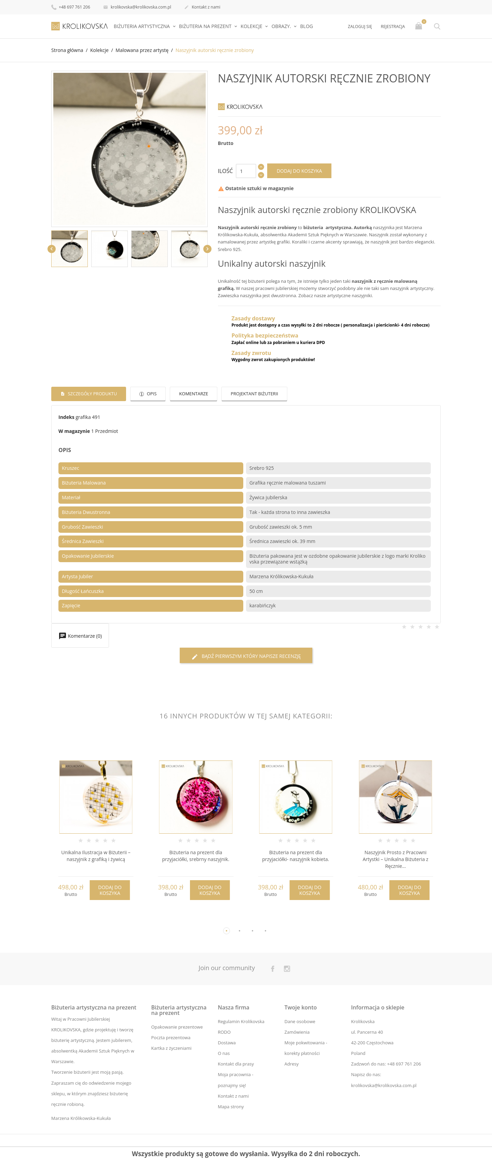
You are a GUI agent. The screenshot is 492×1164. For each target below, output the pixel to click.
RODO (224, 1032)
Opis (151, 394)
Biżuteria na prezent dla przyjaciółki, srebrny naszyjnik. (195, 856)
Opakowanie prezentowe (177, 1027)
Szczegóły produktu (92, 394)
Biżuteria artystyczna (142, 26)
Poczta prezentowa (171, 1037)
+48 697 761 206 (70, 6)
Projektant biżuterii (254, 394)
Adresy (291, 1064)
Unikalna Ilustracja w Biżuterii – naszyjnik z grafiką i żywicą (95, 856)
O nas (224, 1053)
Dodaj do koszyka (299, 171)
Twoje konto (300, 1007)
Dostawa (227, 1043)
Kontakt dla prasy (236, 1064)
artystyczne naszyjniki (349, 295)
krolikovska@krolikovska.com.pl (137, 7)
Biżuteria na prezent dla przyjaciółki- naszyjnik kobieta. (295, 856)
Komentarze (193, 394)
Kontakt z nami (202, 7)
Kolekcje (252, 26)
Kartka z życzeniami (171, 1048)
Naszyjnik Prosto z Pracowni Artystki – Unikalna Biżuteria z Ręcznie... (395, 859)
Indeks (66, 417)
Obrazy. (282, 26)
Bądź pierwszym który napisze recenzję (246, 656)
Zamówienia (297, 1032)
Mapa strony (231, 1106)
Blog (306, 26)
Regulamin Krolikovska (241, 1021)
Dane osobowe (299, 1021)
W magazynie (74, 431)
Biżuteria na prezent (206, 26)
